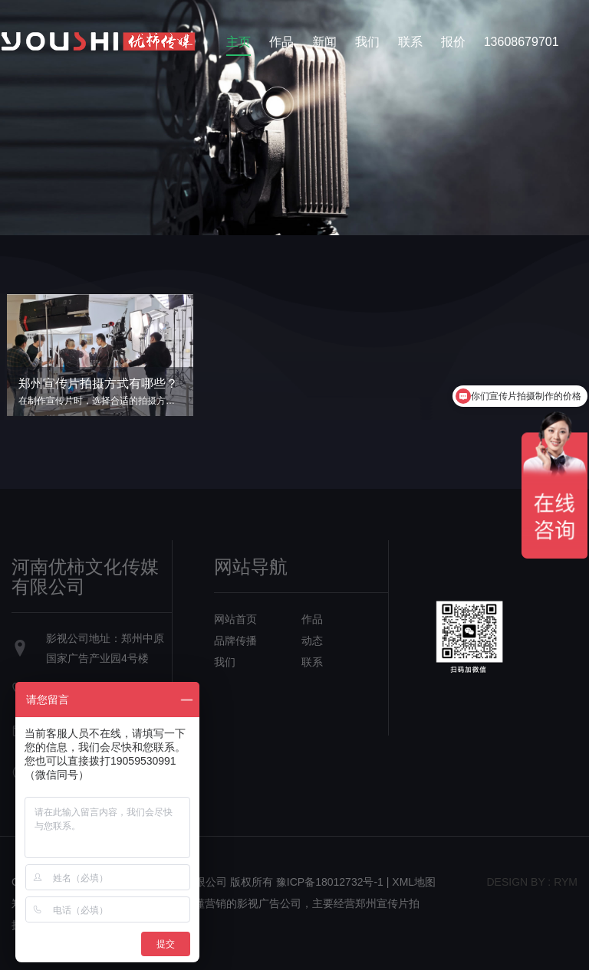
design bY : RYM (531, 882)
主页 (238, 41)
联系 (410, 41)
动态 (312, 640)
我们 (367, 41)
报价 (453, 41)
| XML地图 (411, 882)
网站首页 (235, 619)
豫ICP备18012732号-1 (329, 882)
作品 (281, 41)
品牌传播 (235, 640)
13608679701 (521, 41)
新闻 (324, 41)
